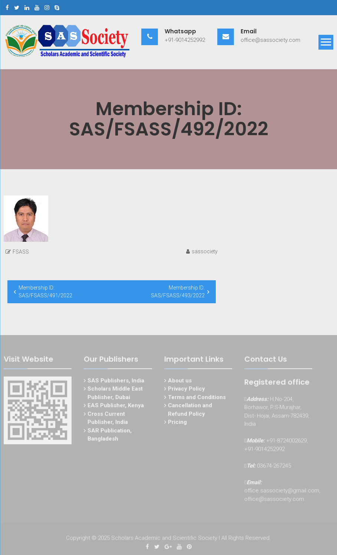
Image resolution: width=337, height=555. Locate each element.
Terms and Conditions (197, 398)
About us (180, 381)
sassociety (205, 251)
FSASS (21, 252)
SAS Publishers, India (115, 381)
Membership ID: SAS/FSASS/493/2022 (178, 291)
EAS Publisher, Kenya (115, 406)
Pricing (177, 423)
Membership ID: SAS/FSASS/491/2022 (45, 291)
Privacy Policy (186, 390)
